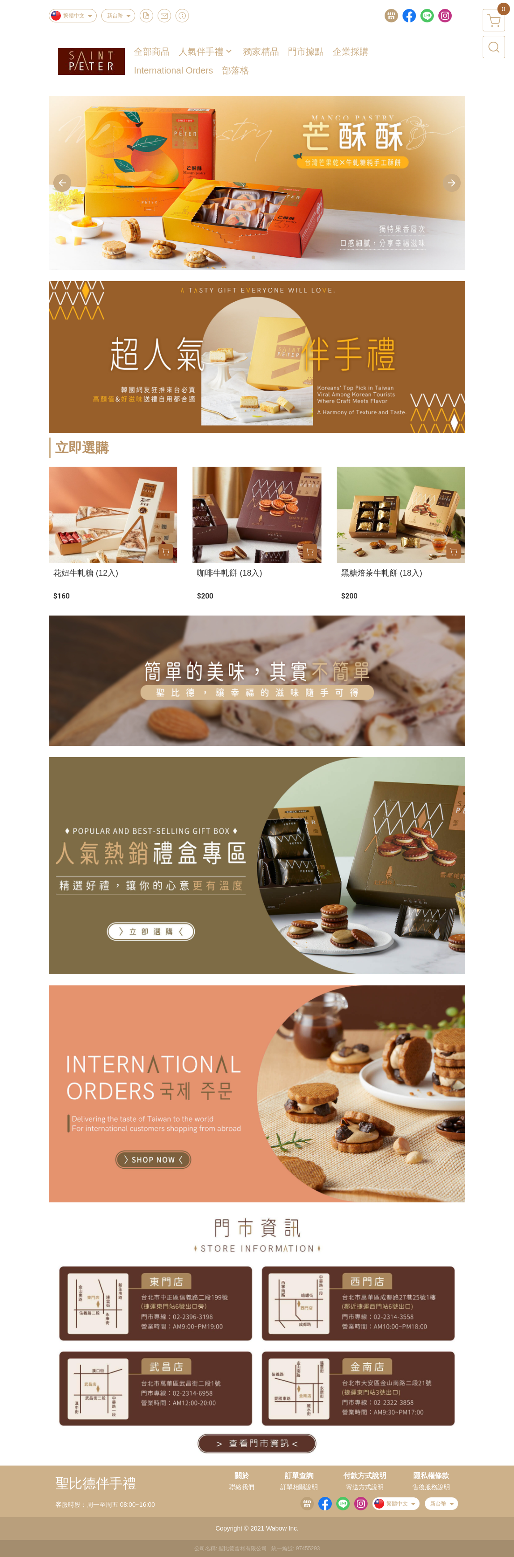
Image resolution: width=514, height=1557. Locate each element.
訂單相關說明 (299, 1487)
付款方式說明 (364, 1475)
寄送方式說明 (365, 1487)
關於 (242, 1475)
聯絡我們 (241, 1487)
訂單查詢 (299, 1475)
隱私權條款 (431, 1475)
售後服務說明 (431, 1487)
